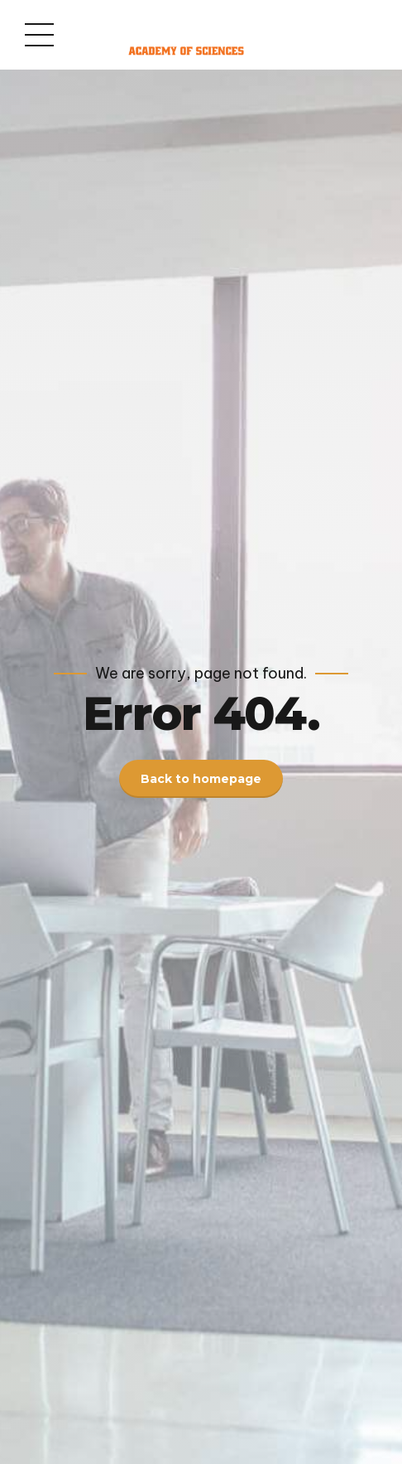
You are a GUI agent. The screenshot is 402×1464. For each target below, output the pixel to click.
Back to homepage (201, 778)
